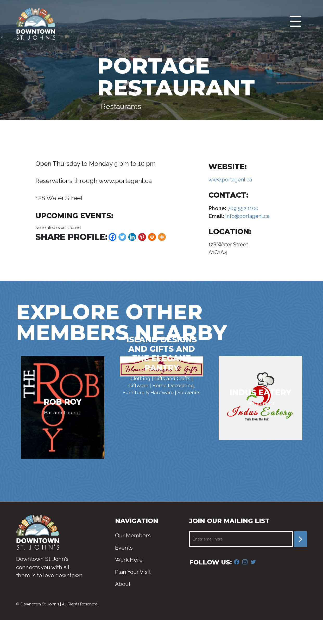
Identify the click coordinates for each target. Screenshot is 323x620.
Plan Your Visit (133, 572)
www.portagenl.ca (230, 180)
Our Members (133, 535)
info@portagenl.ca (246, 216)
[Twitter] (122, 237)
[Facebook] (112, 237)
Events (124, 547)
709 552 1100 (242, 208)
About (122, 584)
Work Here (129, 559)
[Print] (152, 237)
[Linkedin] (132, 237)
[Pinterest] (142, 237)
